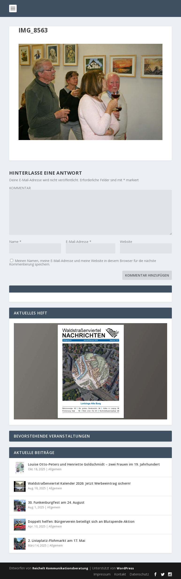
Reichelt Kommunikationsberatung (60, 568)
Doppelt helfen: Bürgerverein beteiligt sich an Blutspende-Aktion (81, 521)
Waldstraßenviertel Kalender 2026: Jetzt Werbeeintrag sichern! (79, 483)
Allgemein (55, 469)
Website (126, 241)
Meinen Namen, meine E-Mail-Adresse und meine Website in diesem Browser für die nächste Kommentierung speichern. (82, 262)
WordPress (125, 568)
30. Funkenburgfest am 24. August (56, 502)
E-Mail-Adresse (78, 241)
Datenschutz (139, 574)
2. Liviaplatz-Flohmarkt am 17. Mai (56, 540)
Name (15, 241)
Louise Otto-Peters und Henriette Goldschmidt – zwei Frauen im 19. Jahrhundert (94, 464)
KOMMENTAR (20, 188)
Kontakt (120, 574)
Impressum (102, 574)
